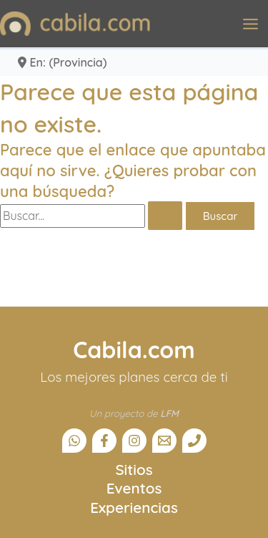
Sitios (133, 469)
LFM (169, 413)
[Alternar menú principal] (250, 24)
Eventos (134, 488)
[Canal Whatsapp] (74, 440)
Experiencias (134, 507)
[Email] (164, 440)
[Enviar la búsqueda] (165, 215)
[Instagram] (134, 440)
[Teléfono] (194, 440)
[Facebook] (104, 440)
